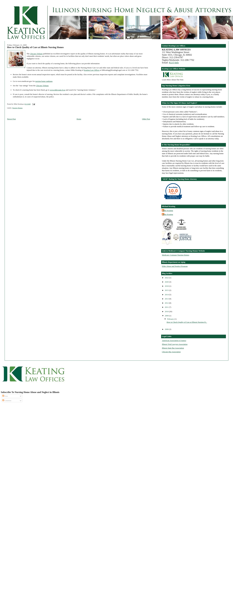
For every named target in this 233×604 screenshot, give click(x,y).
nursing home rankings (44, 81)
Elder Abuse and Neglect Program (175, 266)
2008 (167, 329)
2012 (167, 303)
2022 (167, 278)
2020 (167, 282)
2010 (167, 311)
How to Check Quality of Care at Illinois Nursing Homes (35, 47)
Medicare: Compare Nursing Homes (175, 255)
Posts (5, 396)
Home (79, 119)
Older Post (146, 119)
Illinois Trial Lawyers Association (174, 344)
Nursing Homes (17, 108)
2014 (167, 294)
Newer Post (11, 119)
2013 (167, 299)
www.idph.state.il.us (57, 90)
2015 (167, 290)
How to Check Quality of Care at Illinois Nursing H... (187, 322)
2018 (167, 286)
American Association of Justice (174, 340)
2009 (167, 316)
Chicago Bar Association (171, 352)
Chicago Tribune (36, 54)
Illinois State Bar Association (173, 348)
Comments (6, 400)
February (170, 319)
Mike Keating (168, 210)
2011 (167, 307)
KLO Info (174, 62)
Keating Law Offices (92, 70)
